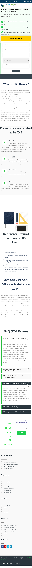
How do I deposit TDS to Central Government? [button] (14, 383)
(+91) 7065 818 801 (13, 1)
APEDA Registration (8, 484)
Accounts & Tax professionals (10, 525)
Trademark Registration (9, 488)
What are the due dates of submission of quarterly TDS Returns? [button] (13, 376)
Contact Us (17, 563)
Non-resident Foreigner (9, 527)
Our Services (5, 563)
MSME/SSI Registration (9, 466)
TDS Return (6, 507)
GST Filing (6, 510)
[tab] (16, 339)
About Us (11, 563)
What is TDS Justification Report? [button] (11, 407)
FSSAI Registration (8, 486)
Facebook (2, 546)
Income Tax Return (8, 505)
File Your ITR (28, 1)
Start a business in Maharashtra (10, 529)
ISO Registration (7, 492)
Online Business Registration (10, 531)
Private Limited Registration (10, 462)
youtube (5, 546)
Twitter (8, 546)
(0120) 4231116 (5, 1)
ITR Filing (6, 533)
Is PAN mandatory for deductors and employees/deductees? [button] (12, 370)
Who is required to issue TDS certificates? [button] (13, 412)
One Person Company (8, 468)
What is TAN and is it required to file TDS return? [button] (15, 340)
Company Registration (8, 481)
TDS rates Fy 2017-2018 (9, 536)
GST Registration (7, 490)
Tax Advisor (6, 512)
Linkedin (11, 546)
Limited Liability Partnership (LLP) (11, 464)
